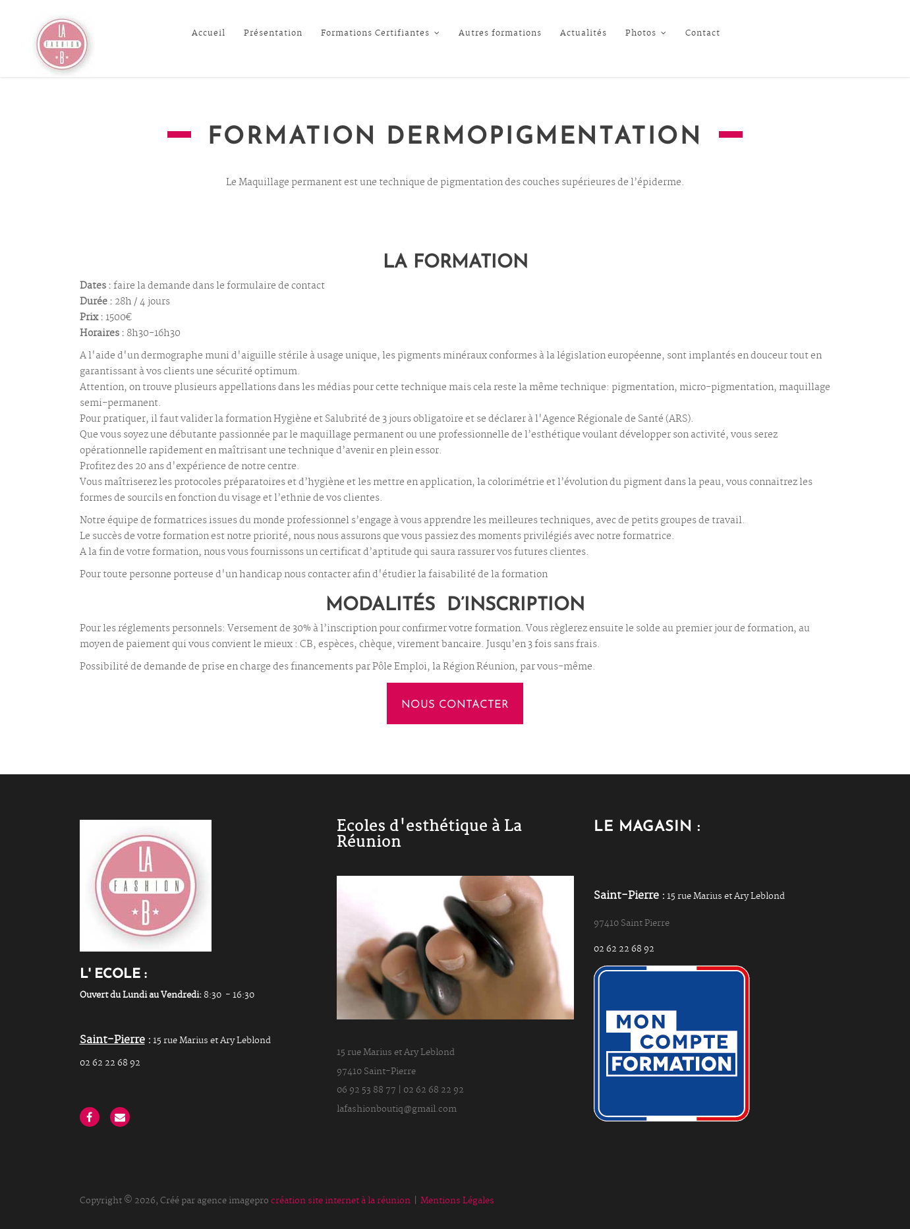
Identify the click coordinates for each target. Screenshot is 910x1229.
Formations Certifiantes (380, 33)
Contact (702, 33)
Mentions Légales (457, 1201)
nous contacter (454, 705)
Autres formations (500, 33)
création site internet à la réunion (341, 1201)
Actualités (583, 33)
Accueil (208, 33)
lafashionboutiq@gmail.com (397, 1109)
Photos (646, 33)
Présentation (273, 33)
